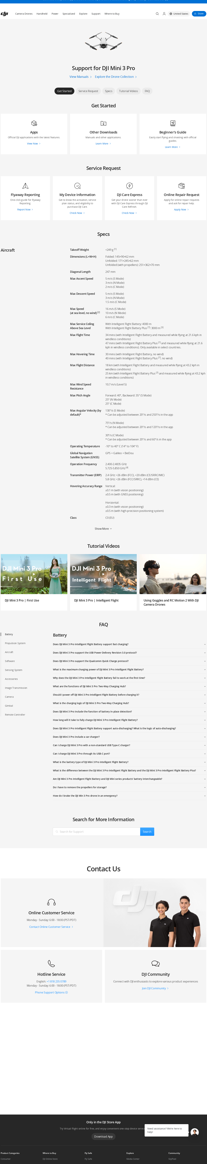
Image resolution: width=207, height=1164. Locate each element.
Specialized (69, 5)
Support (96, 5)
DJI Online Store (50, 1150)
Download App (103, 1128)
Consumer (6, 1150)
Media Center (132, 1150)
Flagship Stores (50, 1156)
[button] (195, 1132)
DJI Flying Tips (91, 1156)
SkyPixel (172, 1150)
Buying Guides (133, 1156)
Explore (83, 5)
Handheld (41, 5)
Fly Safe (88, 1150)
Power (55, 5)
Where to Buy (112, 5)
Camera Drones (23, 5)
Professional (7, 1156)
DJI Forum (173, 1156)
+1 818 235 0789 (56, 973)
